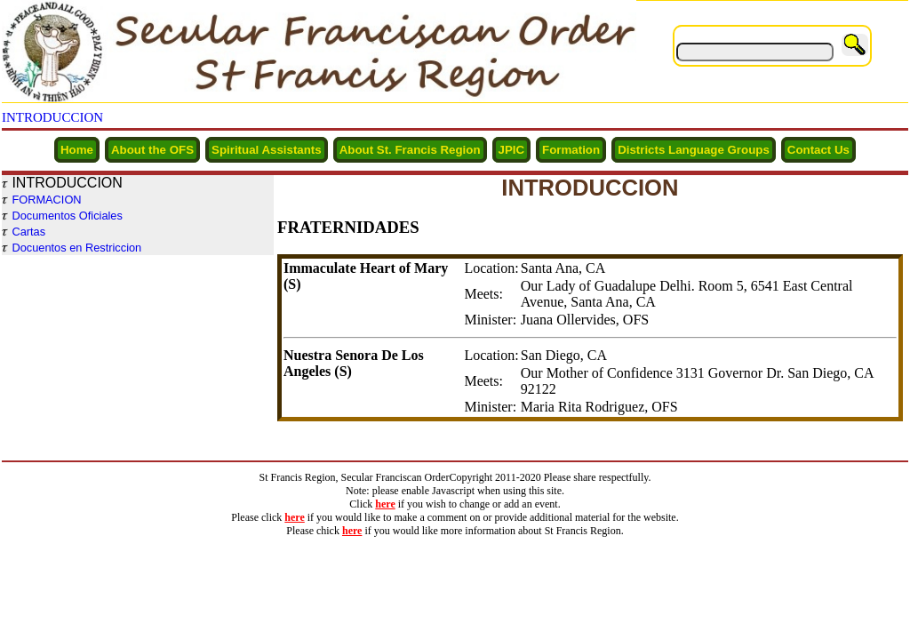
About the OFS (152, 149)
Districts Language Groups (694, 149)
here (385, 504)
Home (76, 149)
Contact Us (818, 149)
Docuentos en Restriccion (76, 247)
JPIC (512, 149)
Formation (571, 149)
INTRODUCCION (52, 117)
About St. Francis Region (410, 149)
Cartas (28, 231)
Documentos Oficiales (67, 215)
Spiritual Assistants (267, 149)
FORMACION (46, 199)
